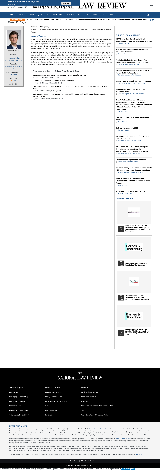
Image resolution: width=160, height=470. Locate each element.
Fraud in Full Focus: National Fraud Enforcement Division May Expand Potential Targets (133, 180)
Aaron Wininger (122, 111)
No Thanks (66, 3)
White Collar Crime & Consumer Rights (94, 415)
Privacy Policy (104, 429)
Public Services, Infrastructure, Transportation (97, 406)
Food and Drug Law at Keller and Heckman (131, 94)
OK (59, 3)
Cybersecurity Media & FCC (19, 415)
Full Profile (13, 74)
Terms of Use (93, 429)
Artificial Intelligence (16, 388)
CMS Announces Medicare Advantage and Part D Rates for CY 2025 (59, 75)
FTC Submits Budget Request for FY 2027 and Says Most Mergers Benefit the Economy (66, 19)
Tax (82, 410)
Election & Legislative (52, 388)
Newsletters (56, 15)
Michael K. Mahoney (124, 140)
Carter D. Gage (13, 51)
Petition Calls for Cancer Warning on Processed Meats (130, 90)
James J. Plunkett (123, 130)
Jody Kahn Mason (123, 153)
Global (47, 406)
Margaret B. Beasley (124, 172)
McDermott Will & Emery (125, 193)
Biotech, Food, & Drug (17, 401)
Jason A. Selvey (135, 153)
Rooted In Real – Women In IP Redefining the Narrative (137, 264)
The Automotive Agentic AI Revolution (131, 160)
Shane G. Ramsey (123, 43)
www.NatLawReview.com (75, 431)
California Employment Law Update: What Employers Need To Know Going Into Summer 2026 (137, 331)
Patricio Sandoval (142, 83)
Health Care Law (51, 410)
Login (151, 6)
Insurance (84, 388)
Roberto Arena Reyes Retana (126, 83)
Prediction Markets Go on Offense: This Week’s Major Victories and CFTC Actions (132, 61)
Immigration (49, 415)
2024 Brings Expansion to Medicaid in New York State (54, 81)
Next (153, 19)
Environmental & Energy (53, 392)
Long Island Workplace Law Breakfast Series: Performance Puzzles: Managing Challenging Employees (137, 228)
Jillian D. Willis (122, 185)
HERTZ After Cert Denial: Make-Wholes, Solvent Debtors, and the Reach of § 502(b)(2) (134, 40)
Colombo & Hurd (123, 54)
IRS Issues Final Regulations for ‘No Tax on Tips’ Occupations (133, 137)
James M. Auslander (124, 75)
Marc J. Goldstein (136, 75)
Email (14, 80)
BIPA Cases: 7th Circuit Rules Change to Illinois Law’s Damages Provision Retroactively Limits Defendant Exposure (132, 149)
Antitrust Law (13, 392)
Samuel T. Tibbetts (132, 162)
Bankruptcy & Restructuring (18, 397)
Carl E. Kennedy (123, 64)
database (32, 431)
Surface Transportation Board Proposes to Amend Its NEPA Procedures (132, 72)
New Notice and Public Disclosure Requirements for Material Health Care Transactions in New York (70, 87)
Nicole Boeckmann (137, 172)
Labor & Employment (88, 397)
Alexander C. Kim (134, 64)
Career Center (83, 15)
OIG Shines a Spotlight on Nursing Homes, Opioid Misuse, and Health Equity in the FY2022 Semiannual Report (69, 95)
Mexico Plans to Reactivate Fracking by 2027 (133, 81)
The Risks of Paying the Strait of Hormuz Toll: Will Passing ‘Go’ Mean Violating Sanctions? (134, 169)
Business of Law (15, 406)
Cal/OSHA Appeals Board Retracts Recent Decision (132, 118)
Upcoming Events (124, 198)
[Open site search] (148, 15)
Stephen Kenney (136, 140)
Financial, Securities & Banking (56, 401)
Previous (150, 19)
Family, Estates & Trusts (53, 397)
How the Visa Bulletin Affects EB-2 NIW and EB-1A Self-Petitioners (133, 51)
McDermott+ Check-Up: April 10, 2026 (130, 191)
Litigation (84, 401)
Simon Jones (122, 162)
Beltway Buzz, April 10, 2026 (127, 128)
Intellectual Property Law (89, 392)
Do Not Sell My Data (128, 469)
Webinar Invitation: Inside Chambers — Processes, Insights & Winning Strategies (137, 297)
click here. (139, 454)
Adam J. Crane (122, 122)
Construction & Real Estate (18, 410)
